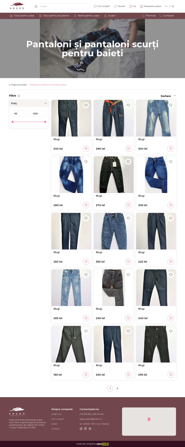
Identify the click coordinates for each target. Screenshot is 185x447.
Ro (166, 6)
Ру (173, 6)
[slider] (13, 122)
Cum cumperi (57, 419)
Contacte (55, 429)
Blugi (56, 139)
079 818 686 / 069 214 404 (92, 414)
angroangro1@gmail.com (91, 419)
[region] (29, 115)
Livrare (54, 424)
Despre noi (56, 414)
